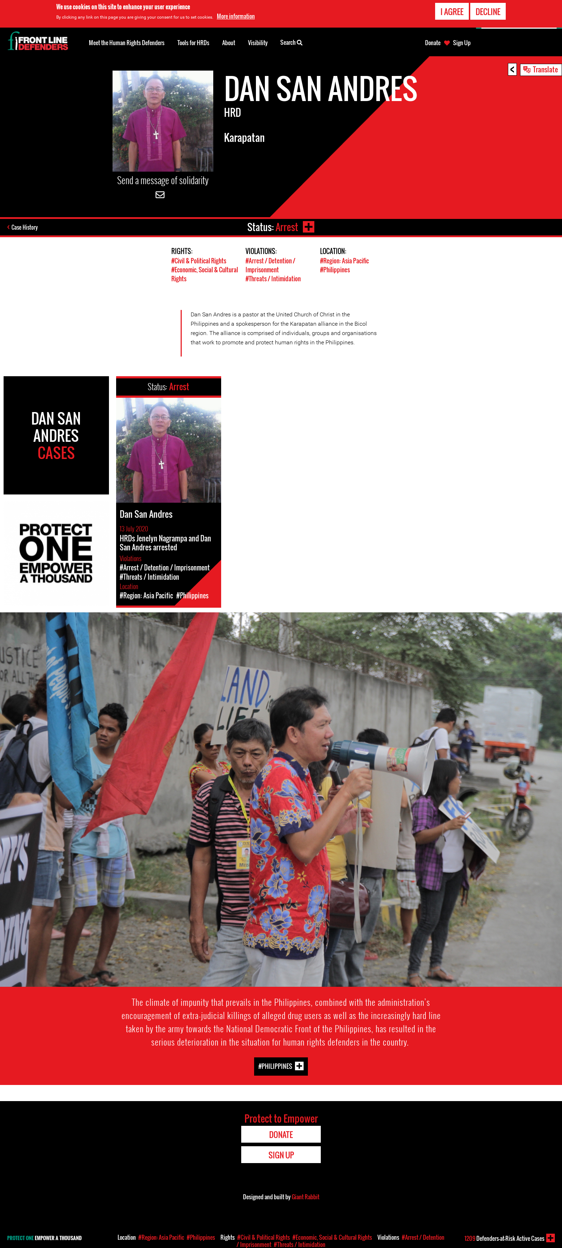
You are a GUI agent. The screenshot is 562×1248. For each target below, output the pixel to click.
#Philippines (335, 269)
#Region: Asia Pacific (344, 260)
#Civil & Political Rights (198, 260)
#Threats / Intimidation (273, 278)
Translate (545, 69)
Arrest (287, 227)
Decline (488, 11)
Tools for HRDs (193, 42)
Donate (432, 42)
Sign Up (462, 42)
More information (236, 16)
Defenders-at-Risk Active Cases (504, 1238)
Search (291, 42)
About (228, 42)
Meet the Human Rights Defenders (127, 42)
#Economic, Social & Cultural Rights (332, 1237)
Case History (24, 227)
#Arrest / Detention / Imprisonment (270, 265)
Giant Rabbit (305, 1196)
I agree (451, 11)
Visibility (258, 42)
